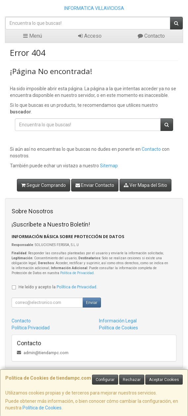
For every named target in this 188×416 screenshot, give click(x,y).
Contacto (151, 36)
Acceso (90, 36)
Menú (32, 36)
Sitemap (109, 165)
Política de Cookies (42, 407)
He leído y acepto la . (58, 286)
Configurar (105, 379)
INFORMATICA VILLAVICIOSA (94, 8)
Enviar (91, 302)
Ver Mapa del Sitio (145, 185)
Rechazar (132, 379)
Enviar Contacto (94, 185)
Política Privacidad (31, 327)
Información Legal (118, 320)
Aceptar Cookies (164, 379)
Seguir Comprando (43, 185)
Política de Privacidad (77, 273)
